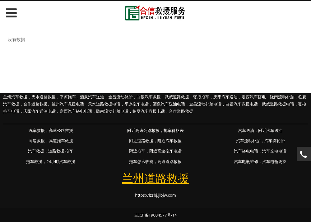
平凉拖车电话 (136, 104)
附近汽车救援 (169, 140)
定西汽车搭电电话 (76, 111)
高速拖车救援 (61, 140)
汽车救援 (37, 130)
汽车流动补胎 (248, 140)
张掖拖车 (201, 97)
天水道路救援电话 (104, 104)
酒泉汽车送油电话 (169, 104)
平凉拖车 (68, 97)
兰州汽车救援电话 (68, 104)
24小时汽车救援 (60, 161)
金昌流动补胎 (120, 97)
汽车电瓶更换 (274, 161)
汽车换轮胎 (274, 140)
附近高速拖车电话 (165, 151)
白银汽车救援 (149, 97)
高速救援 (37, 140)
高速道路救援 (169, 161)
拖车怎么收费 (141, 161)
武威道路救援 (177, 97)
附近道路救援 (141, 140)
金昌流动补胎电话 (205, 104)
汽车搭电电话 (246, 151)
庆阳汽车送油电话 (39, 111)
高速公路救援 (61, 130)
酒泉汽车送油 (92, 97)
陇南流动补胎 (282, 97)
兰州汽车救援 (15, 97)
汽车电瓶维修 (246, 161)
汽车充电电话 (274, 151)
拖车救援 (34, 161)
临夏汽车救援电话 (148, 111)
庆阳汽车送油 (225, 97)
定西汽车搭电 (254, 97)
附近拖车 (137, 151)
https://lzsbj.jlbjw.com (155, 195)
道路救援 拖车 (60, 151)
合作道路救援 (35, 104)
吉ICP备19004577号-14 (155, 215)
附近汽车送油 (270, 130)
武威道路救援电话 (278, 104)
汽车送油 (246, 130)
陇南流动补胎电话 (112, 111)
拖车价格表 (174, 130)
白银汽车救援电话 (241, 104)
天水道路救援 (43, 97)
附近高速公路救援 (143, 130)
